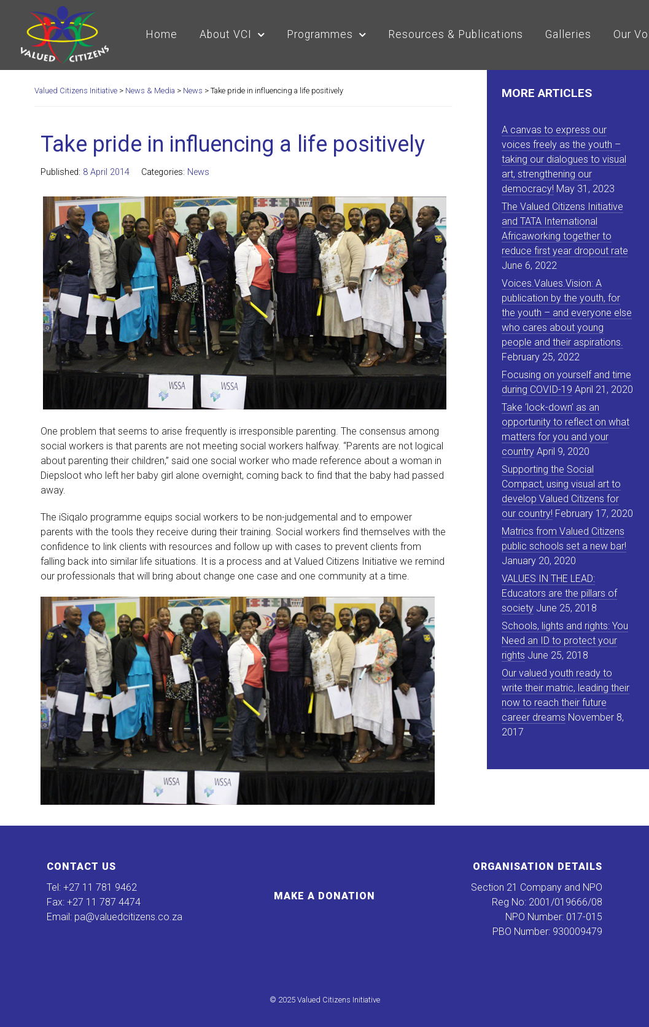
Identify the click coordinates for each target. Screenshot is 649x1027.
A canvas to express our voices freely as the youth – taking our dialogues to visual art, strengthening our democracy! (564, 159)
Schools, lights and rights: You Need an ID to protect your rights (565, 640)
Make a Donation (324, 896)
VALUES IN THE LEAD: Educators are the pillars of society (559, 593)
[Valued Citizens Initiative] (65, 33)
